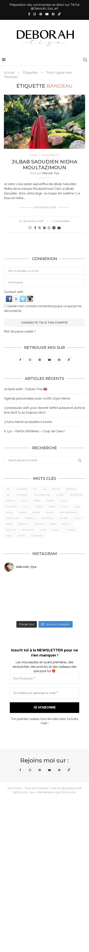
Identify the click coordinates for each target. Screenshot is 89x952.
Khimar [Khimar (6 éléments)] (22, 512)
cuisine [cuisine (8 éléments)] (60, 495)
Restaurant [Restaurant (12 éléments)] (28, 530)
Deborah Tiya (50, 173)
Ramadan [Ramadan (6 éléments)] (39, 524)
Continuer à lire (44, 207)
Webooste (68, 792)
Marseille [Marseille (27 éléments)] (30, 518)
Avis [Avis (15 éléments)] (35, 489)
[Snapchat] (53, 14)
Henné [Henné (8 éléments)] (52, 507)
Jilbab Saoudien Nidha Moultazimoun (44, 164)
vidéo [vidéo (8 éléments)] (9, 536)
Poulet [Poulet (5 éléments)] (78, 518)
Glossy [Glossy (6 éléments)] (63, 501)
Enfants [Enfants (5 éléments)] (10, 501)
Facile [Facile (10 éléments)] (24, 501)
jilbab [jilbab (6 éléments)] (76, 507)
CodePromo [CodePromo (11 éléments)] (22, 495)
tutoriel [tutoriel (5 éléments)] (70, 530)
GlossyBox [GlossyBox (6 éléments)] (11, 507)
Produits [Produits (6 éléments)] (23, 524)
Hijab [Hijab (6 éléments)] (64, 507)
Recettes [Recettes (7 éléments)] (11, 530)
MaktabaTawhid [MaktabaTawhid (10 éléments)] (68, 512)
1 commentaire (60, 221)
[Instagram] (34, 14)
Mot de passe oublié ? (20, 331)
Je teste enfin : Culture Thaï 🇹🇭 (25, 389)
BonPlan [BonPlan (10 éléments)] (70, 489)
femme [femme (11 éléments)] (36, 501)
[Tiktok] (59, 14)
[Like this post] (30, 228)
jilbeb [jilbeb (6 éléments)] (9, 512)
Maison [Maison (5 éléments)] (36, 512)
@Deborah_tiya (23, 792)
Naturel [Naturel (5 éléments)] (63, 518)
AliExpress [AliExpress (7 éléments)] (21, 489)
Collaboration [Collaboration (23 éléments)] (42, 495)
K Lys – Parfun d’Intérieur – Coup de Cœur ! (34, 431)
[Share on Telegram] (54, 228)
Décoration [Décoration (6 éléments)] (76, 495)
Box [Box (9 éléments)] (8, 495)
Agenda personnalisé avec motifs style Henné (37, 398)
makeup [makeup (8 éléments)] (50, 512)
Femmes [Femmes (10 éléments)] (50, 501)
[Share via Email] (59, 228)
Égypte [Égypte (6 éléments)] (21, 536)
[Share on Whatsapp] (49, 228)
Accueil (9, 72)
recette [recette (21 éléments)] (66, 524)
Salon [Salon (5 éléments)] (43, 530)
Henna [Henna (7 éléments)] (39, 507)
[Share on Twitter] (39, 228)
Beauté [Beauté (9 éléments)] (56, 489)
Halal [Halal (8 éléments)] (26, 507)
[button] (9, 297)
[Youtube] (46, 14)
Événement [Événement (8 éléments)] (37, 536)
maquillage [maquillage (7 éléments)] (12, 518)
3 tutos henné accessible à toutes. (28, 422)
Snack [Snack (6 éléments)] (56, 530)
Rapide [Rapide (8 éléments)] (53, 524)
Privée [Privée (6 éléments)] (9, 524)
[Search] (85, 59)
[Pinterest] (40, 14)
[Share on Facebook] (35, 228)
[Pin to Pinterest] (44, 228)
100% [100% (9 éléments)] (8, 489)
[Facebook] (29, 14)
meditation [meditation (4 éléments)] (47, 518)
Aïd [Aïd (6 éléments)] (44, 489)
